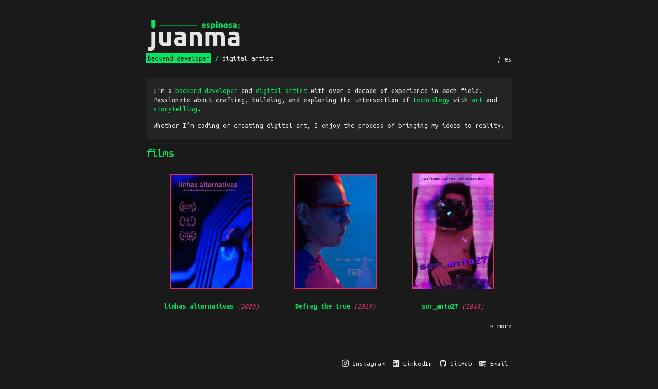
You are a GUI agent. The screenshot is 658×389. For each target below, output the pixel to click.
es (508, 59)
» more (501, 326)
